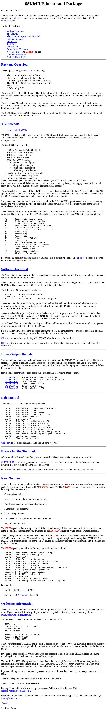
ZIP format (19, 590)
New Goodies (13, 52)
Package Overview (15, 31)
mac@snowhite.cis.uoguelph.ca (16, 615)
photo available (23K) (17, 130)
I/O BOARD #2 (11, 380)
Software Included (15, 39)
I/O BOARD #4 (11, 384)
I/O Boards (12, 41)
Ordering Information (16, 54)
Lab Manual (12, 46)
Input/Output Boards (16, 354)
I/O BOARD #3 (11, 382)
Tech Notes (12, 44)
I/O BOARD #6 (11, 388)
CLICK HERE (7, 462)
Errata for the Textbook (17, 49)
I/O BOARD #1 (11, 377)
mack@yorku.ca (9, 701)
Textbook (23, 36)
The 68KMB (12, 34)
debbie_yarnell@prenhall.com (15, 694)
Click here (6, 338)
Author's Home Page (16, 57)
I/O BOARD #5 (11, 386)
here (80, 258)
